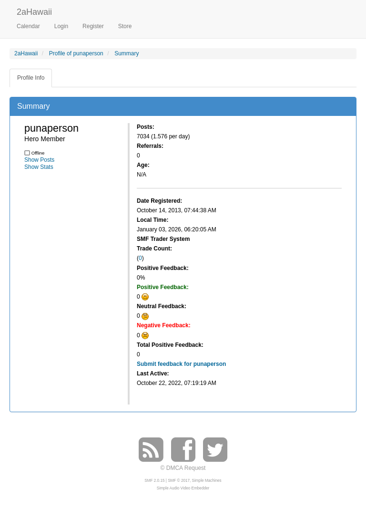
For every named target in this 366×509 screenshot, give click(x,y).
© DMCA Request (183, 468)
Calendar (28, 26)
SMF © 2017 (179, 480)
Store (125, 26)
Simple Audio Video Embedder (183, 488)
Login (61, 26)
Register (93, 26)
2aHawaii (34, 10)
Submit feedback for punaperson (181, 364)
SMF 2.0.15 (154, 480)
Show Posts (39, 159)
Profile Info (30, 77)
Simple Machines (207, 480)
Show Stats (38, 167)
